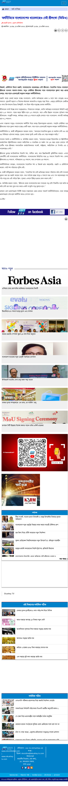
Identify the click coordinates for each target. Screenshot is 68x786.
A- (59, 30)
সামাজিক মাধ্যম (37, 775)
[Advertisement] (33, 246)
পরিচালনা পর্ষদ (24, 775)
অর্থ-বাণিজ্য (16, 9)
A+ (66, 30)
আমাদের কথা (14, 775)
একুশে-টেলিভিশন (22, 779)
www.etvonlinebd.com (11, 751)
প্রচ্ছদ (5, 9)
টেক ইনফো (48, 775)
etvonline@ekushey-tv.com (32, 753)
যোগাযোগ (57, 775)
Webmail (30, 756)
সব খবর (63, 559)
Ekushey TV (9, 593)
